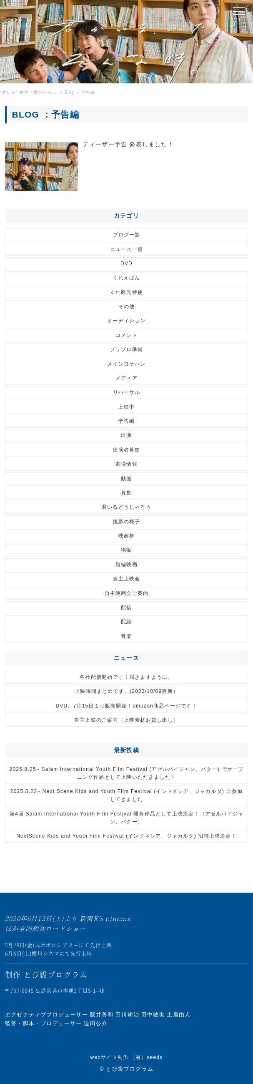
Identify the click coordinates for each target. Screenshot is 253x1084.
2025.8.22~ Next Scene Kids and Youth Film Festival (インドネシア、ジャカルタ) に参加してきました (126, 795)
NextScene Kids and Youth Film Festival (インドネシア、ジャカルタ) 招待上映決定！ (126, 836)
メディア (126, 378)
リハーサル (126, 392)
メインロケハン (126, 364)
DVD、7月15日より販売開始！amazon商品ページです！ (126, 706)
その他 (126, 306)
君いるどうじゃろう (126, 507)
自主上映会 (126, 579)
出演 (126, 435)
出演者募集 (126, 450)
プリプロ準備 (126, 349)
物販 (126, 550)
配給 (126, 622)
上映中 (126, 407)
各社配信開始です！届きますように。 (126, 677)
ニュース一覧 (126, 249)
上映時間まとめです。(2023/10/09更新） (126, 691)
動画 (126, 479)
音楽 (126, 636)
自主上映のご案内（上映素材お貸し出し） (126, 720)
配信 (126, 607)
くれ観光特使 (126, 292)
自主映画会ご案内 (127, 593)
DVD (126, 263)
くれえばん (126, 278)
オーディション (126, 321)
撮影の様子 (126, 521)
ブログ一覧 (126, 235)
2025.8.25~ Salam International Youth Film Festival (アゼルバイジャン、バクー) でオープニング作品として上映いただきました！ (127, 773)
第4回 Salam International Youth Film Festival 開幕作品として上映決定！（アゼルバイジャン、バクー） (127, 818)
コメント (126, 335)
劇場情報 (126, 464)
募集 (126, 493)
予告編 (126, 421)
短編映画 (126, 564)
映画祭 (126, 536)
